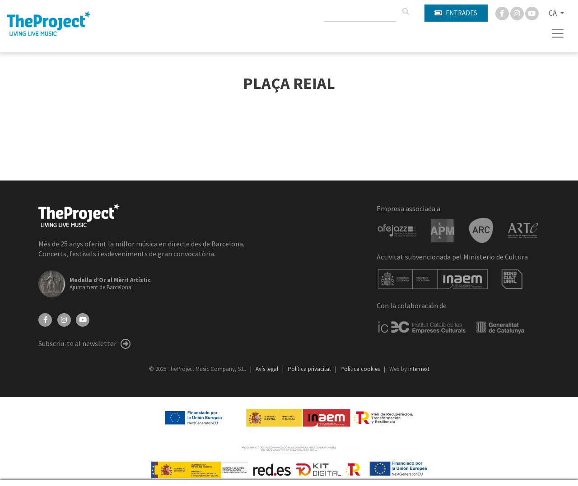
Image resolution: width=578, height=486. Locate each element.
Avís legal (268, 369)
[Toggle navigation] (558, 33)
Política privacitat (310, 369)
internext (418, 369)
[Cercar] (405, 12)
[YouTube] (82, 319)
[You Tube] (532, 13)
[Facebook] (502, 13)
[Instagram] (517, 13)
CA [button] (553, 13)
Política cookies (360, 369)
